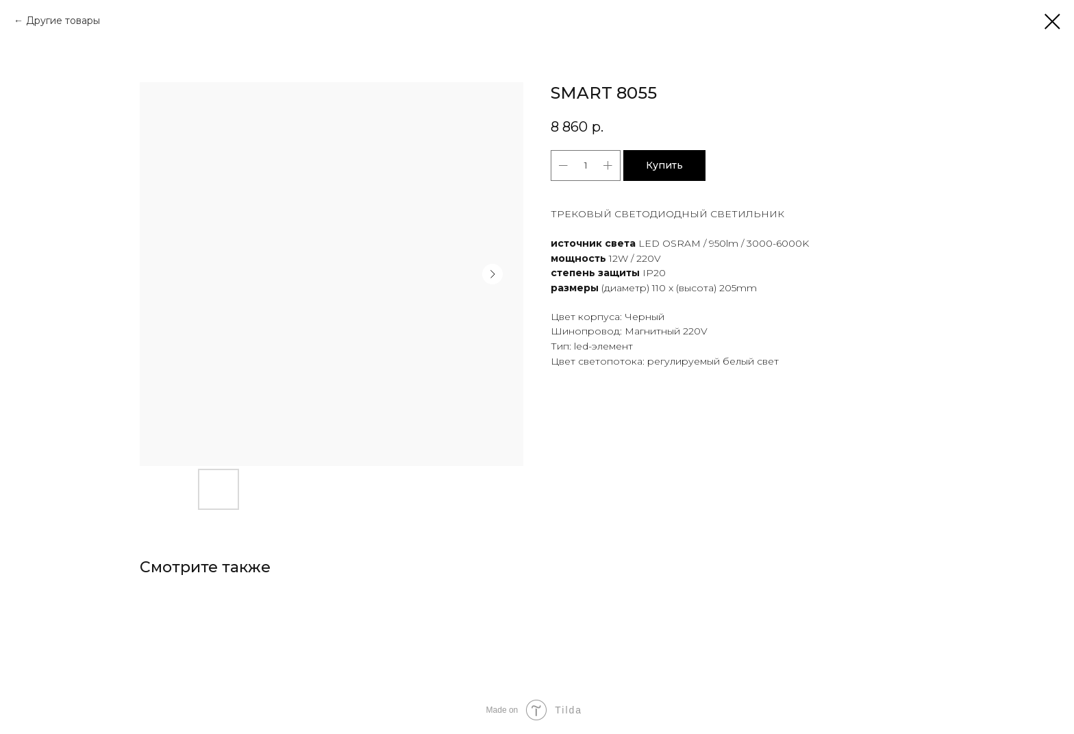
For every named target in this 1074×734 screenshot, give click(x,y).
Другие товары (63, 20)
